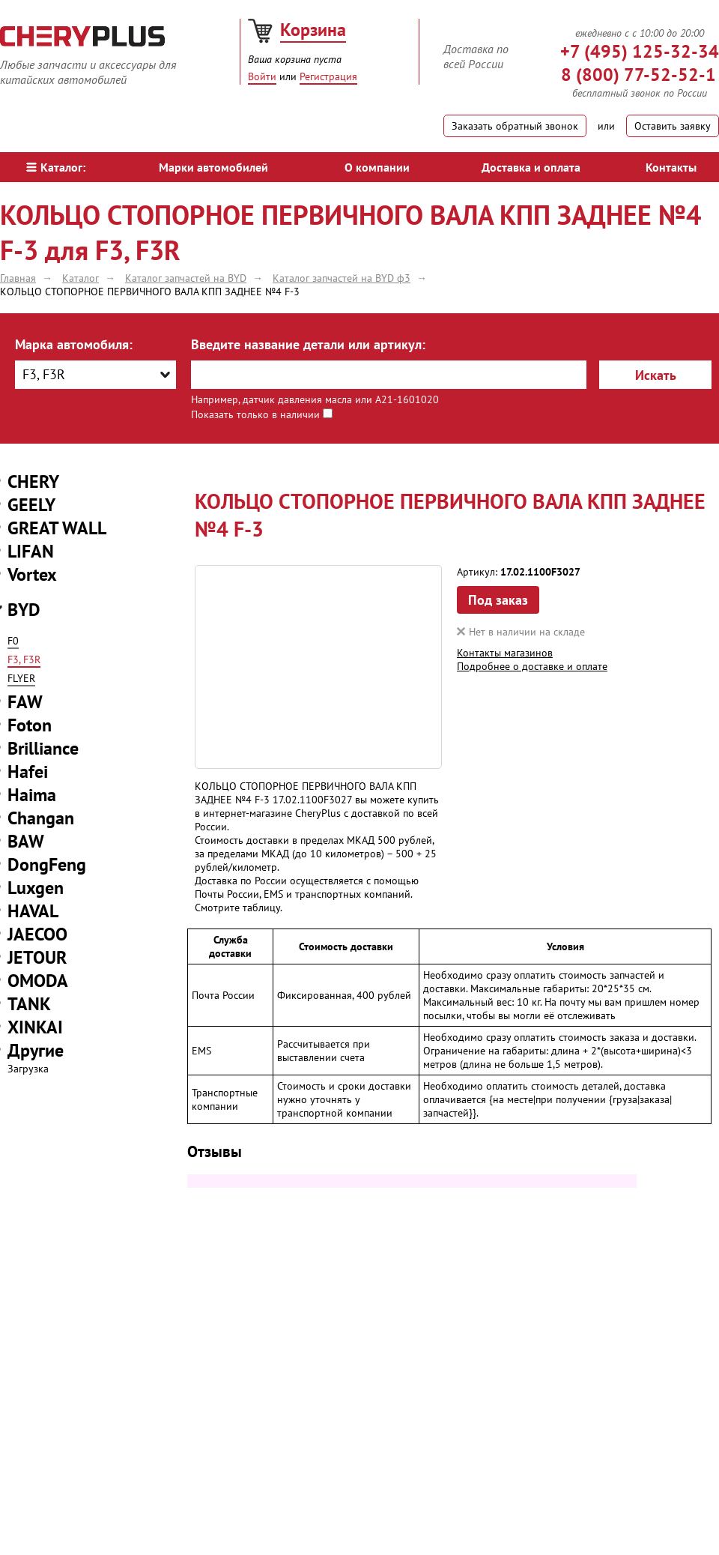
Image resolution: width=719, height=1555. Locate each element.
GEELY (31, 504)
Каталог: (55, 167)
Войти (262, 76)
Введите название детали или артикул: (308, 344)
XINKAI (35, 1027)
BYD (23, 609)
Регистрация (328, 76)
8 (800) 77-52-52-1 (638, 74)
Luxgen (35, 887)
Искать (655, 375)
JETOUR (37, 957)
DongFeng (46, 864)
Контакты (671, 167)
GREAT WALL (56, 528)
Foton (29, 725)
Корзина (313, 29)
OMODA (37, 980)
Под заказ (498, 600)
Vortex (32, 574)
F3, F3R (23, 659)
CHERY (33, 481)
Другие (35, 1050)
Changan (40, 818)
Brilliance (43, 748)
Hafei (27, 771)
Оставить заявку (672, 126)
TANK (29, 1003)
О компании (377, 167)
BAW (25, 841)
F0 (13, 640)
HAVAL (32, 911)
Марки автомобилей (213, 167)
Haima (31, 794)
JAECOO (37, 934)
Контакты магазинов (505, 652)
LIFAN (30, 551)
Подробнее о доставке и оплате (532, 666)
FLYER (21, 678)
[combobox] (95, 374)
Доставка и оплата (531, 167)
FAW (25, 701)
